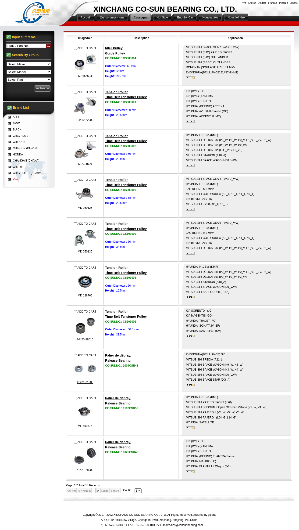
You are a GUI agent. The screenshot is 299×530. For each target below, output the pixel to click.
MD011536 (85, 164)
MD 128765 (85, 295)
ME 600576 (85, 426)
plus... (190, 77)
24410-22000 (85, 120)
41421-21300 (85, 382)
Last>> (115, 491)
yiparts (212, 514)
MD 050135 (85, 251)
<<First (71, 491)
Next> (105, 491)
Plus (15, 179)
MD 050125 (85, 207)
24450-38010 (85, 339)
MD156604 (85, 76)
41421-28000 (85, 470)
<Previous (84, 491)
